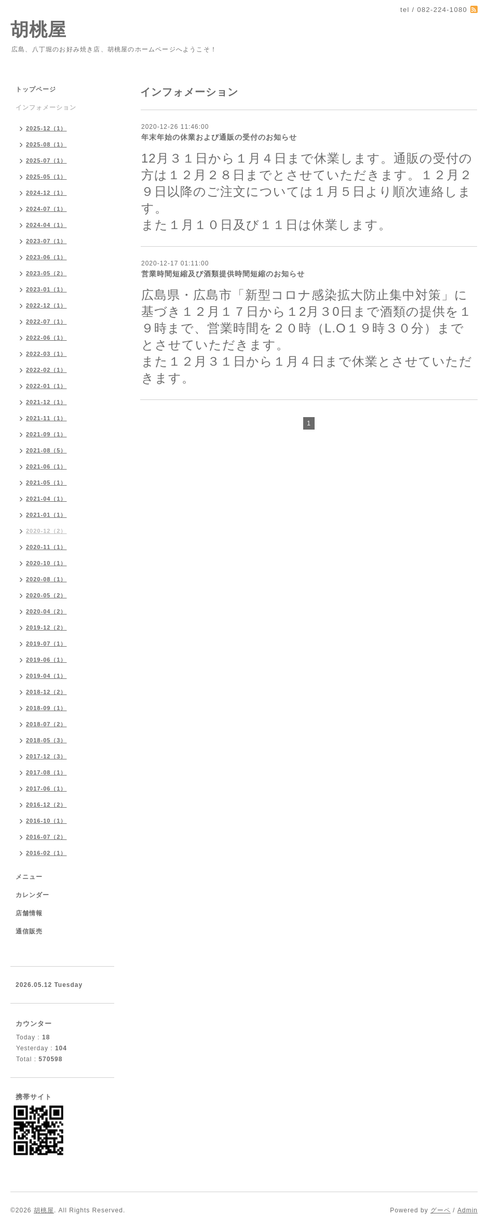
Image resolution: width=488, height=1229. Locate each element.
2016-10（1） (46, 821)
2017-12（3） (46, 756)
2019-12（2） (46, 627)
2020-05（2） (46, 595)
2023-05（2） (46, 273)
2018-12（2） (46, 692)
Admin (467, 1210)
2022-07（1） (46, 321)
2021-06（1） (46, 466)
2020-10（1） (46, 563)
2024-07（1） (46, 209)
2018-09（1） (46, 708)
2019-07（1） (46, 643)
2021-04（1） (46, 499)
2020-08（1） (46, 579)
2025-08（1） (46, 144)
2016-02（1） (46, 853)
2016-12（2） (46, 804)
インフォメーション (46, 107)
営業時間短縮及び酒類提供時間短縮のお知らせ (223, 274)
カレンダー (32, 895)
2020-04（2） (46, 611)
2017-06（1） (46, 788)
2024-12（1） (46, 193)
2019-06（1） (46, 660)
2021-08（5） (46, 450)
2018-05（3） (46, 740)
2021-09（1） (46, 434)
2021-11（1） (46, 418)
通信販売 (29, 931)
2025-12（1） (46, 128)
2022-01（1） (46, 386)
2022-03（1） (46, 354)
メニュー (29, 876)
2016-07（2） (46, 837)
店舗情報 (29, 913)
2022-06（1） (46, 338)
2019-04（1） (46, 676)
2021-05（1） (46, 482)
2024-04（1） (46, 225)
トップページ (36, 89)
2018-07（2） (46, 724)
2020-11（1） (46, 547)
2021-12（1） (46, 402)
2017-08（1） (46, 772)
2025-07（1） (46, 160)
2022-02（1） (46, 370)
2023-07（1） (46, 241)
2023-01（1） (46, 289)
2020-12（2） (46, 531)
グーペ (440, 1210)
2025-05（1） (46, 176)
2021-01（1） (46, 515)
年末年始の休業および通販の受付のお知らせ (219, 137)
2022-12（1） (46, 305)
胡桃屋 (38, 29)
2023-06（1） (46, 257)
